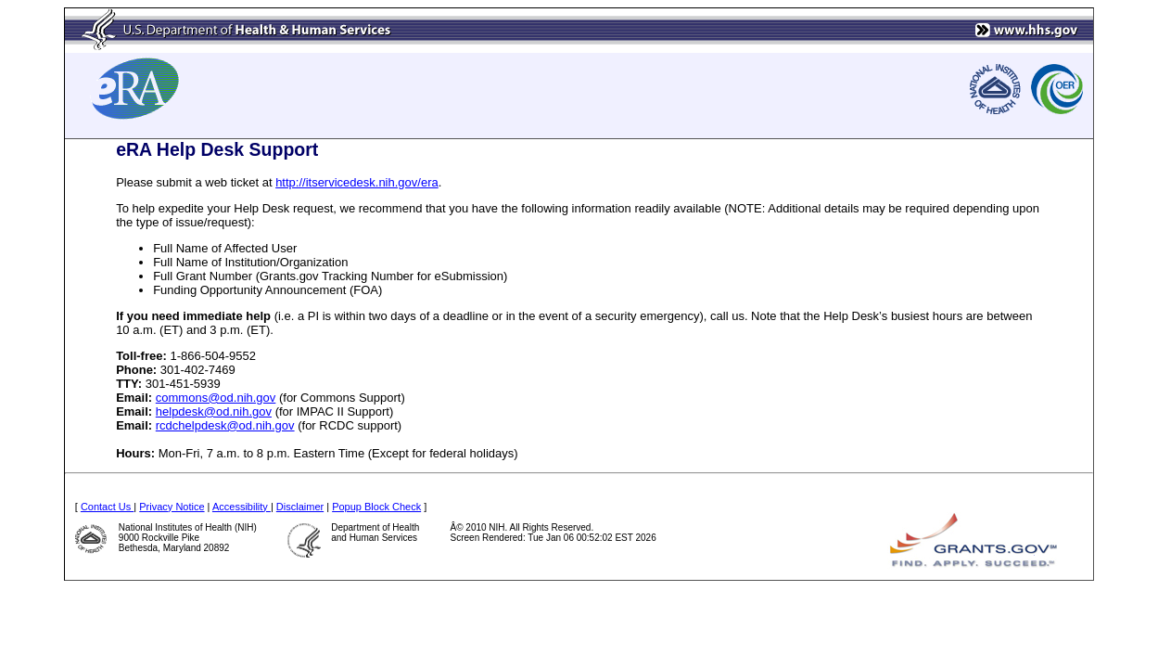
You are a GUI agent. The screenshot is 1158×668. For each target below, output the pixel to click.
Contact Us (107, 506)
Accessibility (241, 506)
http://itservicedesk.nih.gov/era (357, 182)
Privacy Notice (171, 506)
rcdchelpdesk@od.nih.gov (225, 425)
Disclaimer (300, 506)
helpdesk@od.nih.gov (214, 411)
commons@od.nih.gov (216, 398)
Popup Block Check (376, 506)
